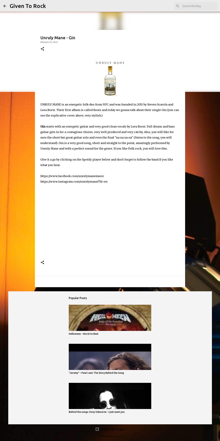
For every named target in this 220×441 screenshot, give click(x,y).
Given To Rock (28, 6)
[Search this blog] (199, 6)
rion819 (118, 436)
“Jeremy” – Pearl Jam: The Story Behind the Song (96, 372)
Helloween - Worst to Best (83, 333)
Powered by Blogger (110, 429)
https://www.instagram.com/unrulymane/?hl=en (73, 181)
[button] (42, 49)
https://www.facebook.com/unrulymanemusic (72, 176)
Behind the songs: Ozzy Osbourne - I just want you (97, 412)
